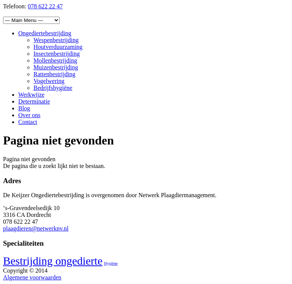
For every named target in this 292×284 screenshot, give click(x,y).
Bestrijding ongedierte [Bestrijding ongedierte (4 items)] (52, 261)
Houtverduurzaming (58, 47)
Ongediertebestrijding (44, 33)
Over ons (29, 115)
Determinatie (34, 101)
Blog (24, 108)
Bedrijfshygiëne (52, 88)
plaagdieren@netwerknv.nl (35, 228)
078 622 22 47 (45, 6)
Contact (27, 122)
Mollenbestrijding (55, 60)
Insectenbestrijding (56, 53)
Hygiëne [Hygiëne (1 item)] (110, 263)
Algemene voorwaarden (32, 277)
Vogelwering (48, 81)
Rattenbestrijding (54, 74)
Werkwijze (31, 94)
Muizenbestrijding (55, 67)
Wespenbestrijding (56, 40)
